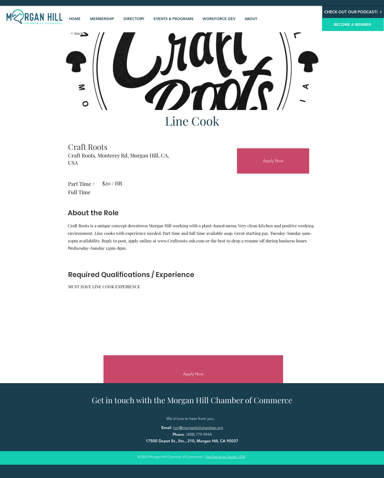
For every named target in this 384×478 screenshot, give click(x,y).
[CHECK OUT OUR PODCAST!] (353, 12)
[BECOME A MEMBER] (353, 24)
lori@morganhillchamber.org (198, 427)
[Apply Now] (273, 161)
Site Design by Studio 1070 (225, 457)
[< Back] (88, 33)
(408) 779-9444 (199, 434)
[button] (102, 18)
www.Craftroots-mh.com (180, 240)
